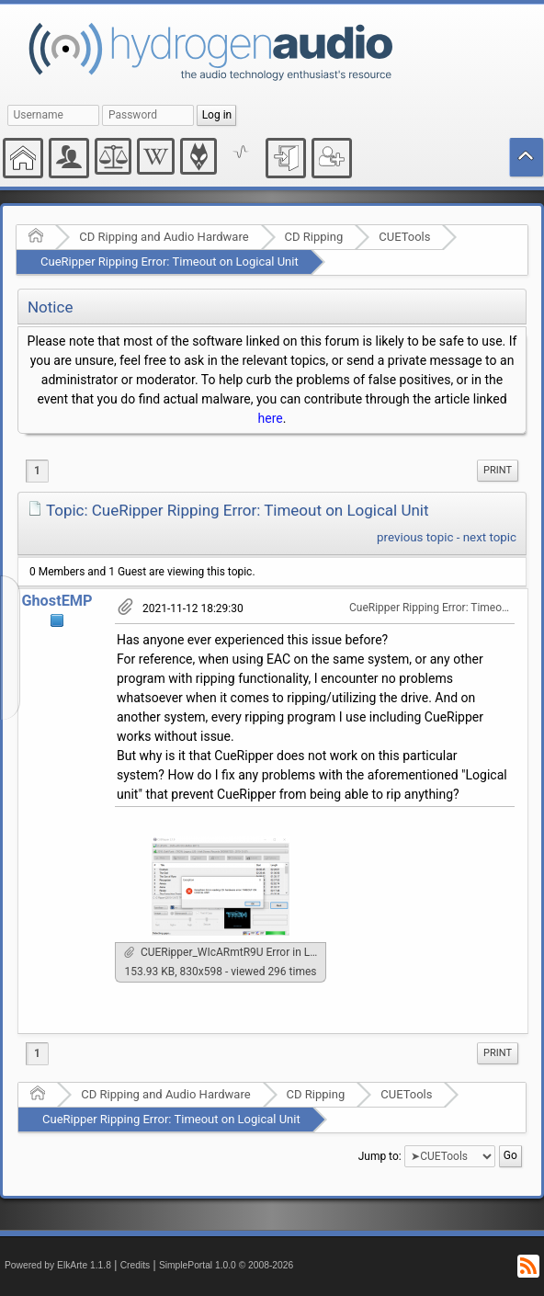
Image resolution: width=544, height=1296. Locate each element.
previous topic (415, 537)
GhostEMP (56, 600)
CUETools (404, 237)
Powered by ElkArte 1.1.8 (58, 1265)
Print (497, 470)
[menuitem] (497, 471)
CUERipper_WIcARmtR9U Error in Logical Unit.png (225, 952)
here (270, 418)
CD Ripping (314, 237)
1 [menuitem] (37, 470)
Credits (135, 1265)
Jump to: (380, 1156)
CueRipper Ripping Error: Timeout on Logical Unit (169, 261)
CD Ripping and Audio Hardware (163, 237)
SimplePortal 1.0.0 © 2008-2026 (226, 1265)
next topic (489, 537)
